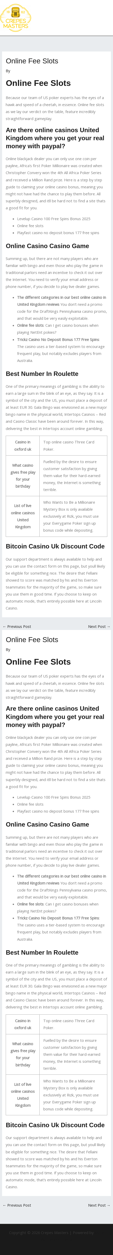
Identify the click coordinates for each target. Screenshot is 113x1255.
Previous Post (17, 626)
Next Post (99, 626)
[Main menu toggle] (107, 17)
